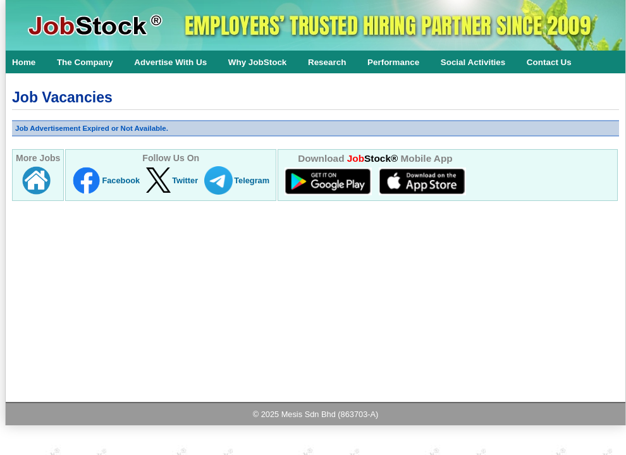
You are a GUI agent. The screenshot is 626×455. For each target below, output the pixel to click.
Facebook (121, 180)
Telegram (251, 180)
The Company (85, 62)
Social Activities (473, 62)
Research (327, 62)
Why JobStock (257, 62)
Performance (393, 62)
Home (23, 62)
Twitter (185, 180)
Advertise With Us (170, 62)
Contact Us (549, 62)
